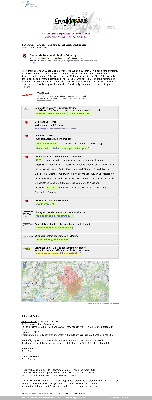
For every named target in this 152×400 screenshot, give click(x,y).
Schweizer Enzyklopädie (39, 394)
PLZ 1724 (52, 187)
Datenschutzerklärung (66, 398)
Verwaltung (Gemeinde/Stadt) (50, 113)
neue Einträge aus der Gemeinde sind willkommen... (56, 129)
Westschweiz (46, 60)
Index (23, 398)
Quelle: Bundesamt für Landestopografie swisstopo (103, 303)
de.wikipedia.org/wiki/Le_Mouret (52, 239)
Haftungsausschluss (47, 398)
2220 (38, 160)
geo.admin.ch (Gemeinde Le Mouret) (54, 227)
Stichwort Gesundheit (79, 113)
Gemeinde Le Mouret (46, 143)
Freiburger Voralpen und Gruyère (68, 60)
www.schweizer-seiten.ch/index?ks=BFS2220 (58, 253)
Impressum (32, 398)
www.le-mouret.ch (45, 204)
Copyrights (80, 398)
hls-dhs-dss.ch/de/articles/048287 (54, 215)
